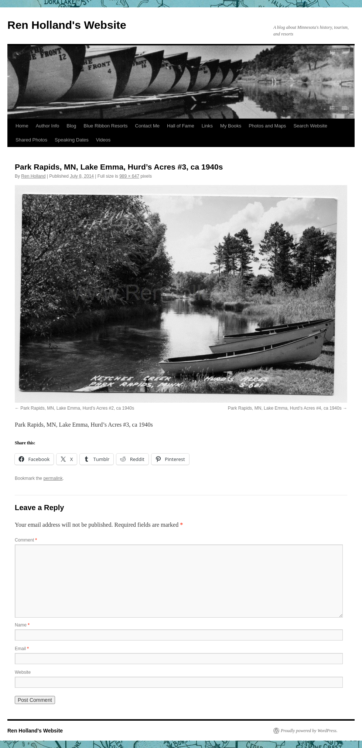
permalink (52, 478)
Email (22, 648)
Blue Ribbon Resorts (105, 126)
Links (207, 126)
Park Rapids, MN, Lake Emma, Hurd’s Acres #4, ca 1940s (285, 408)
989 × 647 (129, 176)
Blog (71, 126)
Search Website (310, 126)
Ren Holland (33, 176)
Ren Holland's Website (66, 25)
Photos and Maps (267, 126)
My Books (230, 126)
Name (22, 625)
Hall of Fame (180, 126)
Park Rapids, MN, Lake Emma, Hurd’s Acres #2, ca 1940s (77, 408)
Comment (26, 540)
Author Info (47, 126)
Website (23, 672)
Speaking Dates (72, 140)
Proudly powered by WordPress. (309, 730)
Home (22, 126)
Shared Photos (31, 140)
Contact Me (147, 126)
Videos (103, 140)
